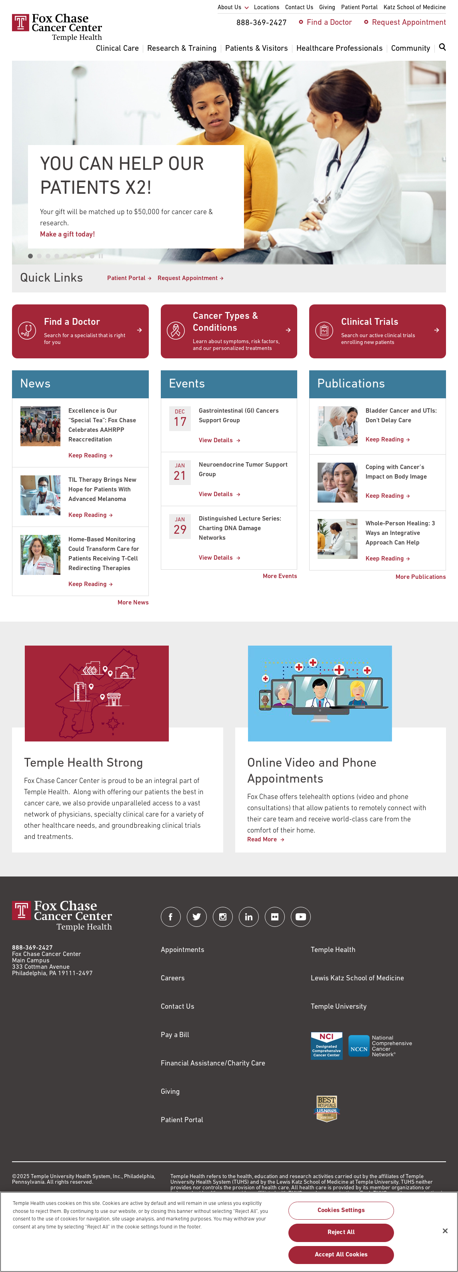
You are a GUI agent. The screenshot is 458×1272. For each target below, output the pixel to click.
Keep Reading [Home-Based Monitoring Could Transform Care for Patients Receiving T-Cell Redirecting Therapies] (87, 584)
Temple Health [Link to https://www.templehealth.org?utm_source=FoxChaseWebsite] (333, 950)
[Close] (445, 1235)
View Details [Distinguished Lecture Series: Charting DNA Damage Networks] (216, 558)
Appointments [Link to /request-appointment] (182, 950)
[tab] (30, 256)
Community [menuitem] (410, 49)
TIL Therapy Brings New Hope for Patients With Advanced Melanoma (102, 490)
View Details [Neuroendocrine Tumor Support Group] (216, 494)
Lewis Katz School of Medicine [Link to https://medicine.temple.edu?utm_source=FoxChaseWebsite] (357, 978)
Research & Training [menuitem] (182, 49)
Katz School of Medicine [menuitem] (415, 8)
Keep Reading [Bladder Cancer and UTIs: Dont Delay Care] (385, 440)
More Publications (421, 577)
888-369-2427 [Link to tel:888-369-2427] (32, 948)
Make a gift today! (67, 234)
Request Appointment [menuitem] (409, 23)
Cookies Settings (341, 1215)
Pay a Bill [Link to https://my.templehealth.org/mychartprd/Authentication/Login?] (175, 1035)
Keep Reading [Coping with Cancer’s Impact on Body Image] (385, 496)
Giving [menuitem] (327, 8)
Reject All (341, 1237)
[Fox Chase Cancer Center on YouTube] (301, 917)
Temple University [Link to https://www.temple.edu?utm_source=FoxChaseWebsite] (339, 1007)
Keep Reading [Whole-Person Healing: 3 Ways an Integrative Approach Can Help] (385, 559)
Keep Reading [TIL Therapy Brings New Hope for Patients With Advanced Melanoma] (87, 515)
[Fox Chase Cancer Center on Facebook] (171, 917)
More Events (280, 576)
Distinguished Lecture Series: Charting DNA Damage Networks (240, 528)
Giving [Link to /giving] (170, 1092)
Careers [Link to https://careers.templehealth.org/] (173, 978)
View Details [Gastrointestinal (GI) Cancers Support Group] (216, 440)
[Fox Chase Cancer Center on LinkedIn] (249, 917)
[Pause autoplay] (100, 256)
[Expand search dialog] (442, 49)
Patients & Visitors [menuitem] (256, 49)
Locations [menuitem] (266, 8)
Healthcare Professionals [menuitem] (339, 49)
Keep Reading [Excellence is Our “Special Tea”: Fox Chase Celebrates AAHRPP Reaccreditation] (87, 456)
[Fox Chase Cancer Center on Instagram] (223, 917)
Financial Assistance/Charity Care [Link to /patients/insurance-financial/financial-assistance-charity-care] (213, 1063)
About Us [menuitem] (229, 8)
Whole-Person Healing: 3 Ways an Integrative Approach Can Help (400, 533)
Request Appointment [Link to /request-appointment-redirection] (188, 278)
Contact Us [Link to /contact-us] (177, 1007)
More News (133, 603)
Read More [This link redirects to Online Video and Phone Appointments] (262, 840)
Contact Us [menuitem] (299, 8)
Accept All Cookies (341, 1259)
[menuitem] (442, 52)
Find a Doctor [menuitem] (329, 23)
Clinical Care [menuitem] (117, 49)
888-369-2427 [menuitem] (261, 23)
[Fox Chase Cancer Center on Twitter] (197, 917)
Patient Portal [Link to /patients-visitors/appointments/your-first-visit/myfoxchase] (126, 278)
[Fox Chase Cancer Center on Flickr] (275, 917)
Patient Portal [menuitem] (359, 8)
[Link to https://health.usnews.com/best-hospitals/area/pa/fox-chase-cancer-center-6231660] (327, 1109)
